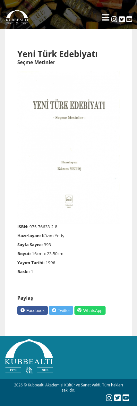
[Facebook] (32, 310)
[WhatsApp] (90, 310)
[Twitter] (61, 310)
